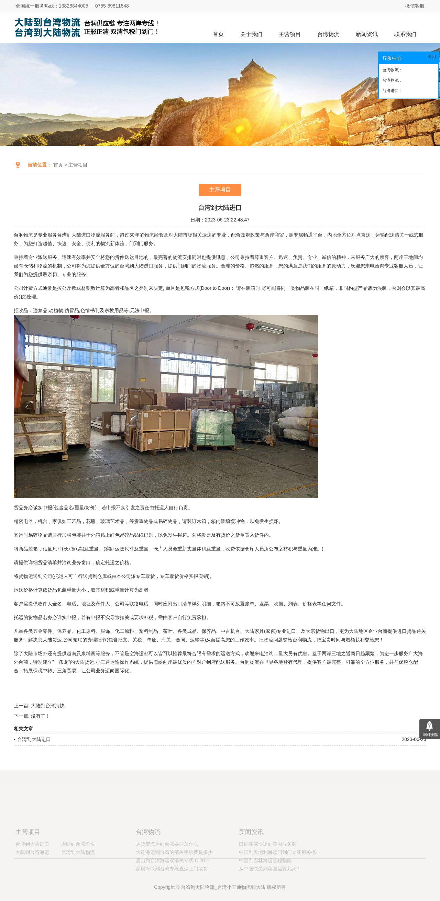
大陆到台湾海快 (48, 705)
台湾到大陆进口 (34, 739)
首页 (218, 34)
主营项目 (290, 34)
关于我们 (251, 34)
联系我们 (405, 34)
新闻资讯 (367, 34)
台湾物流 (328, 34)
